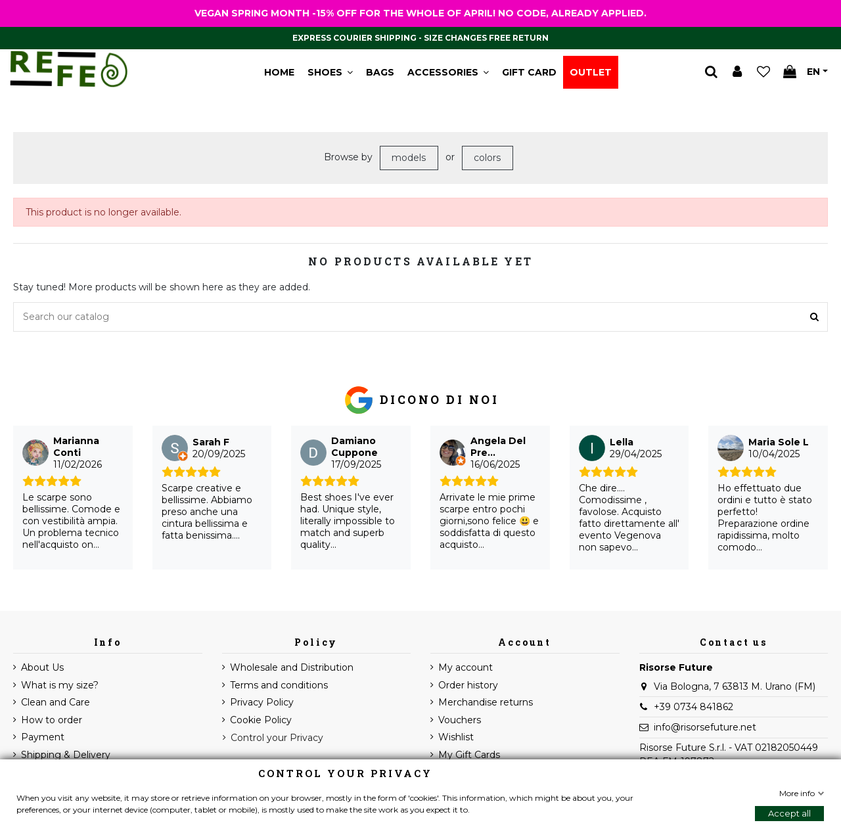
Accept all (789, 813)
